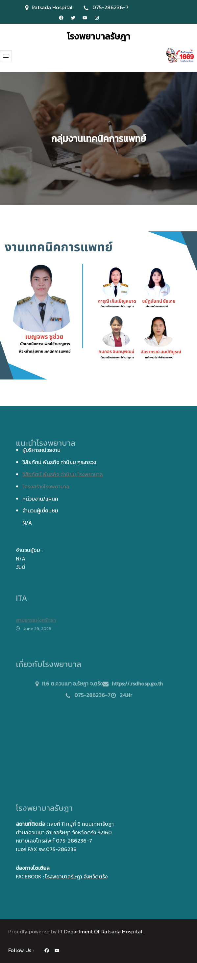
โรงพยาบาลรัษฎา (98, 36)
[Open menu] (6, 56)
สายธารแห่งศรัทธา (36, 623)
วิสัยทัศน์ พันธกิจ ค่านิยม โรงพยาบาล (62, 474)
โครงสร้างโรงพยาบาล (45, 486)
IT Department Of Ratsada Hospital (100, 931)
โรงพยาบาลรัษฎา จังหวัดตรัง (76, 876)
